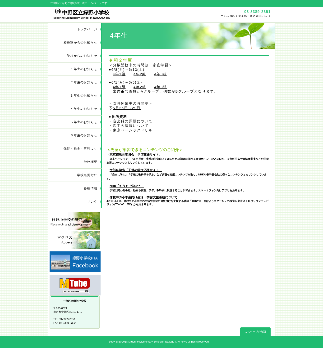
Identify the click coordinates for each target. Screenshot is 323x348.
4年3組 (160, 74)
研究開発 (75, 221)
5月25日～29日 (127, 108)
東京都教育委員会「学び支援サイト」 (136, 154)
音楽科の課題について (133, 121)
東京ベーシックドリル (133, 130)
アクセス (75, 240)
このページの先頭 (255, 331)
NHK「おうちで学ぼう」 (127, 186)
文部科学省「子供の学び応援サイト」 (136, 170)
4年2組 (140, 74)
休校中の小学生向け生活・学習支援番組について (143, 197)
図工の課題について (131, 126)
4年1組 (119, 74)
